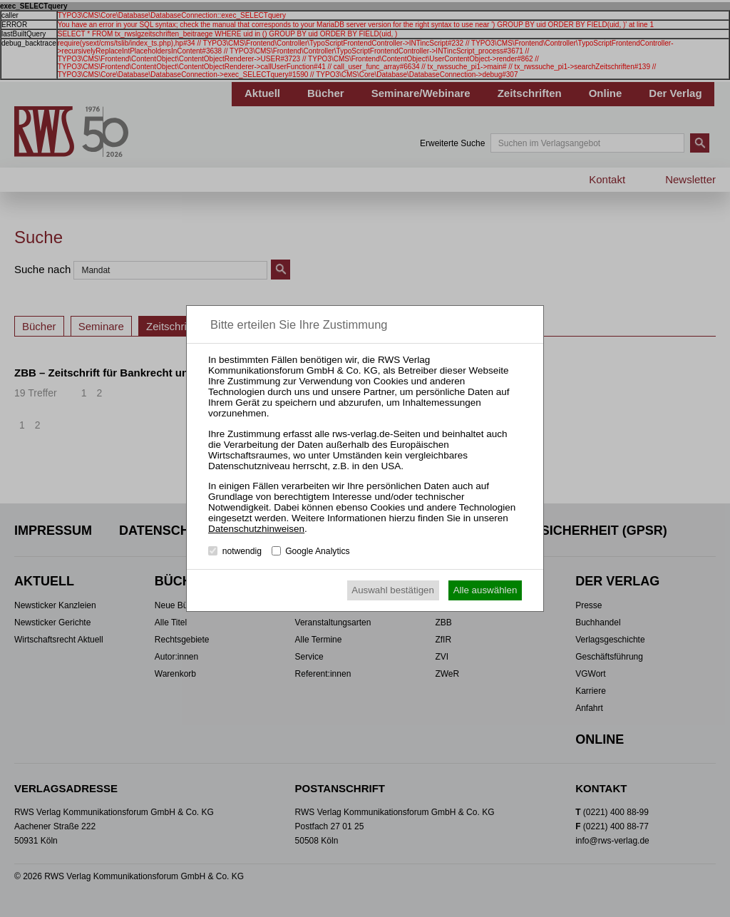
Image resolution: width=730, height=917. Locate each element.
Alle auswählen (485, 590)
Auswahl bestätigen (392, 590)
